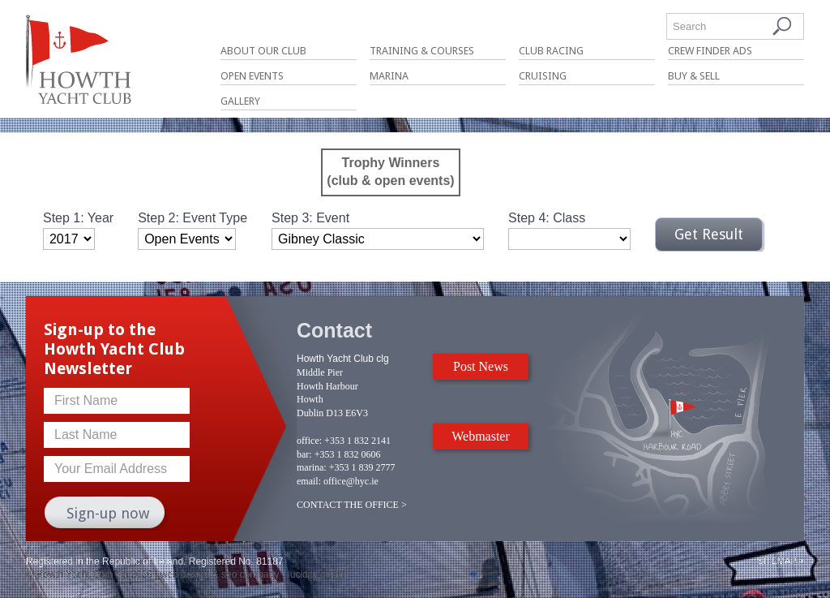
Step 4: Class (546, 218)
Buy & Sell (694, 76)
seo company (250, 574)
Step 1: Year (78, 218)
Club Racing (551, 51)
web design (185, 574)
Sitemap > (780, 561)
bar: (304, 454)
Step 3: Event (310, 218)
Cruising (543, 76)
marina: (312, 467)
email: (309, 481)
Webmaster (480, 436)
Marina (389, 76)
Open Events (252, 76)
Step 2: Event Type (192, 218)
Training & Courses (422, 51)
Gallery (240, 101)
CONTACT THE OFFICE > (352, 504)
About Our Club (263, 51)
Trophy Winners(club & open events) (390, 171)
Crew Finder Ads (710, 51)
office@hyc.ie (351, 481)
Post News (480, 366)
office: (309, 440)
